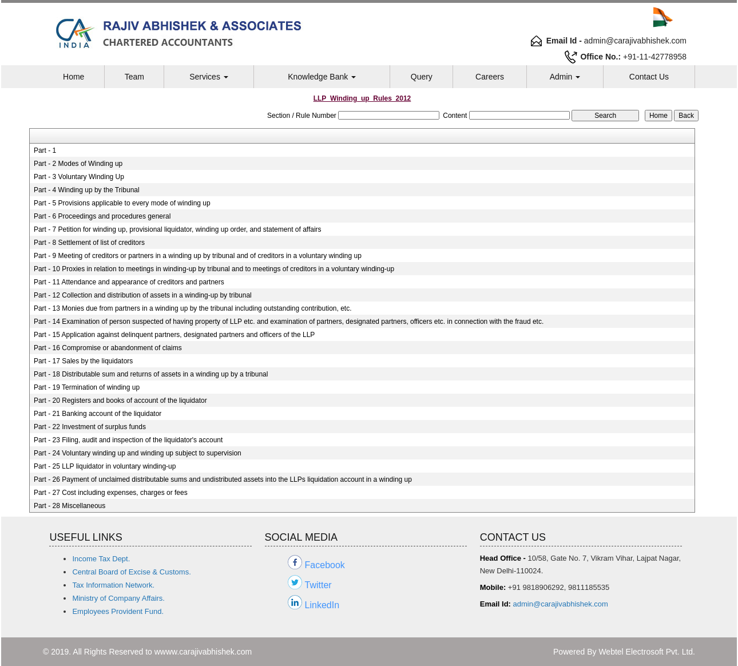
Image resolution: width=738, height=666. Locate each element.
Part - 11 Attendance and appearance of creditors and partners (129, 282)
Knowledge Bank (322, 76)
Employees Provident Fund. (118, 611)
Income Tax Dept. (101, 558)
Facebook (325, 565)
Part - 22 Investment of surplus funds (90, 427)
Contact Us (649, 76)
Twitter (318, 585)
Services (208, 76)
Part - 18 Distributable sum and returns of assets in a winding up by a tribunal (151, 374)
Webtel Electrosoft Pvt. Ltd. (646, 651)
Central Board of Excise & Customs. (131, 572)
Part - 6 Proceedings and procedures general (102, 216)
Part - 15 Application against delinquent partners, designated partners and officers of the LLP (174, 335)
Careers (489, 76)
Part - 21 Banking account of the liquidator (97, 414)
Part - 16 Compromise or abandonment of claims (108, 348)
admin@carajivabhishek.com (560, 604)
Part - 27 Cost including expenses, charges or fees (111, 493)
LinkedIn (322, 605)
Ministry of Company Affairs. (118, 598)
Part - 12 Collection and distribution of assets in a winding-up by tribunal (143, 295)
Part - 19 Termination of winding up (87, 387)
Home (73, 76)
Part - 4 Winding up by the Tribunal (87, 190)
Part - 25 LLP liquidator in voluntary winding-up (105, 466)
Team (134, 76)
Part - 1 (45, 150)
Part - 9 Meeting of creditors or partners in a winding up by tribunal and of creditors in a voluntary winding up (198, 256)
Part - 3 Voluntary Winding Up (79, 177)
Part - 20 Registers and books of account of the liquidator (120, 401)
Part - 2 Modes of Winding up (78, 164)
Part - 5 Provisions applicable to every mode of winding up (122, 203)
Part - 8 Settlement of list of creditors (89, 243)
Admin (565, 76)
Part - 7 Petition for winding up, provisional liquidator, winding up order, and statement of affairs (178, 229)
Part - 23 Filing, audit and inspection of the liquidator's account (128, 440)
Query (422, 76)
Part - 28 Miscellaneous (69, 506)
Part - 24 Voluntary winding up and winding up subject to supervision (137, 453)
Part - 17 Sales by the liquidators (83, 361)
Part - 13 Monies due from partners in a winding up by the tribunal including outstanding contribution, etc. (193, 308)
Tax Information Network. (113, 585)
